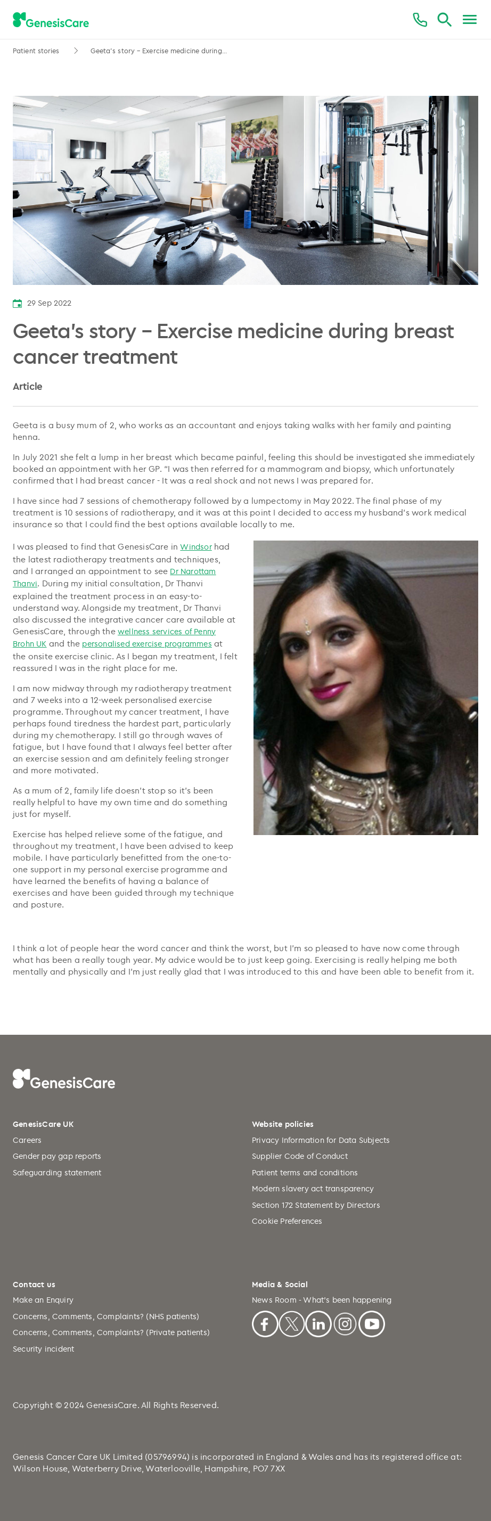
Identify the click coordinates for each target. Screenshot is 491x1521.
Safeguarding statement (57, 1172)
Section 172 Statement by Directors (316, 1205)
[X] (292, 1322)
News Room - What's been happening (322, 1300)
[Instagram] (345, 1322)
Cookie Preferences (287, 1221)
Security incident (43, 1349)
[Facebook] (265, 1322)
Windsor (195, 547)
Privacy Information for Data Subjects (321, 1140)
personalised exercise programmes (146, 644)
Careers (27, 1140)
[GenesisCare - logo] (51, 20)
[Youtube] (371, 1322)
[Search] (444, 20)
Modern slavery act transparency (313, 1188)
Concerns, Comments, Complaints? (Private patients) (111, 1332)
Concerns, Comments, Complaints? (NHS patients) (106, 1316)
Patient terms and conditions (305, 1172)
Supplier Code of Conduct (300, 1156)
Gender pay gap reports (57, 1156)
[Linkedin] (318, 1322)
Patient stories (37, 50)
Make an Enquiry (43, 1300)
